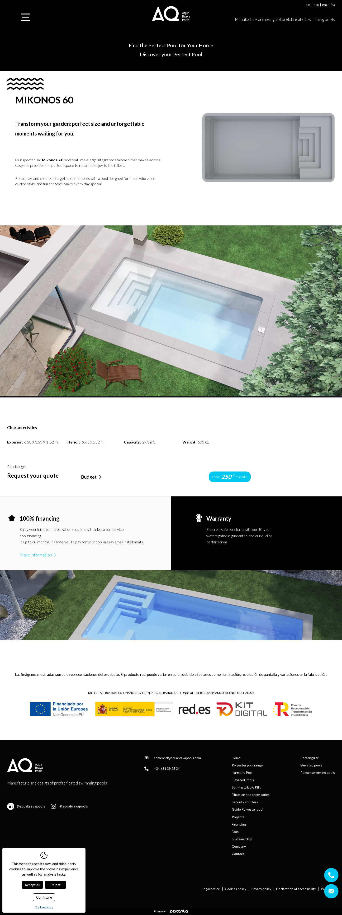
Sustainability (242, 839)
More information (38, 554)
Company (239, 846)
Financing (239, 824)
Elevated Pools (243, 780)
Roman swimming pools (317, 772)
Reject (55, 885)
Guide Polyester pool (247, 809)
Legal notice (211, 889)
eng (324, 4)
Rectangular (309, 758)
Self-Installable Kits (246, 787)
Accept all (32, 885)
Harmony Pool (242, 772)
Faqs (235, 832)
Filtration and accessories (251, 795)
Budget (91, 477)
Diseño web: (171, 911)
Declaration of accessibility (296, 889)
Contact (238, 854)
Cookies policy (235, 889)
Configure (44, 897)
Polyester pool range (247, 765)
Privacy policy (261, 889)
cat (308, 4)
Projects (238, 817)
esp (316, 4)
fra (333, 4)
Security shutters (245, 802)
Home (236, 758)
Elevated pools (311, 765)
